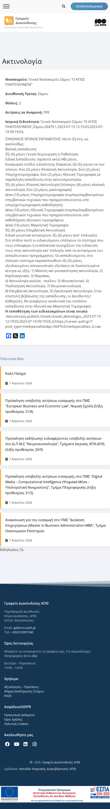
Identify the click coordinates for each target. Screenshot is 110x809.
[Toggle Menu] (6, 6)
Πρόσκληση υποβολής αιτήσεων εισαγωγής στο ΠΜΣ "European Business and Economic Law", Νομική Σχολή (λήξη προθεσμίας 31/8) (54, 406)
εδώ (34, 656)
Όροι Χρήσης (13, 719)
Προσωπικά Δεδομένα (19, 715)
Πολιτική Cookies (16, 724)
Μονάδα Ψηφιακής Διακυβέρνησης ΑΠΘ (47, 769)
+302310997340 (22, 632)
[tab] (55, 358)
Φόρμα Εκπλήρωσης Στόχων (24, 691)
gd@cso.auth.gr (25, 628)
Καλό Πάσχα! (15, 373)
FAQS (8, 696)
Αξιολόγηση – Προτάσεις (21, 687)
